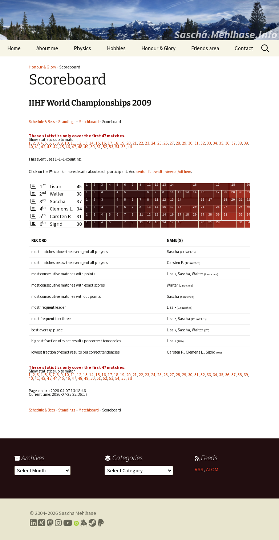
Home (14, 48)
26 (165, 143)
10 (67, 143)
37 (233, 143)
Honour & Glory (158, 48)
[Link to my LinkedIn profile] (33, 523)
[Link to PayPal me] (101, 523)
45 (62, 146)
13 (85, 143)
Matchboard (88, 121)
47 (74, 146)
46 (68, 146)
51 (99, 146)
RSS (199, 469)
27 (172, 143)
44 (55, 146)
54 (117, 146)
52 (105, 146)
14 (91, 143)
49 (86, 146)
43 (49, 146)
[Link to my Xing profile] (41, 523)
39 (246, 143)
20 (128, 143)
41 (37, 146)
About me (47, 48)
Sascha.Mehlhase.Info (225, 34)
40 (31, 146)
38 (240, 143)
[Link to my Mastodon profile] (49, 523)
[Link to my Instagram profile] (58, 523)
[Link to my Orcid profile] (76, 523)
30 (190, 143)
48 (80, 146)
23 (147, 143)
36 (227, 143)
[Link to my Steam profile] (92, 523)
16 (104, 143)
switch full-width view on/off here (163, 171)
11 (73, 143)
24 (153, 143)
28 (178, 143)
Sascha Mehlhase (77, 513)
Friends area (205, 48)
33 (209, 143)
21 (135, 143)
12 (79, 143)
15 (98, 143)
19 (122, 143)
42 (43, 146)
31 (196, 143)
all (130, 146)
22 (141, 143)
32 (203, 143)
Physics (82, 48)
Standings (66, 121)
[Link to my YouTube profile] (67, 523)
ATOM (212, 469)
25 (159, 143)
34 (215, 143)
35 (221, 143)
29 (184, 143)
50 (92, 146)
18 (116, 143)
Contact (244, 48)
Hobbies (116, 48)
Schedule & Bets (42, 121)
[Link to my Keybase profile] (83, 523)
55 (123, 146)
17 (110, 143)
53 (111, 146)
